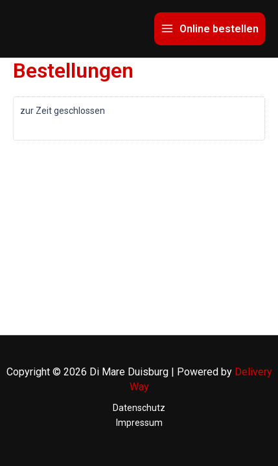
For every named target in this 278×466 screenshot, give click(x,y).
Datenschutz (139, 408)
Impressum (139, 422)
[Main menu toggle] (209, 28)
